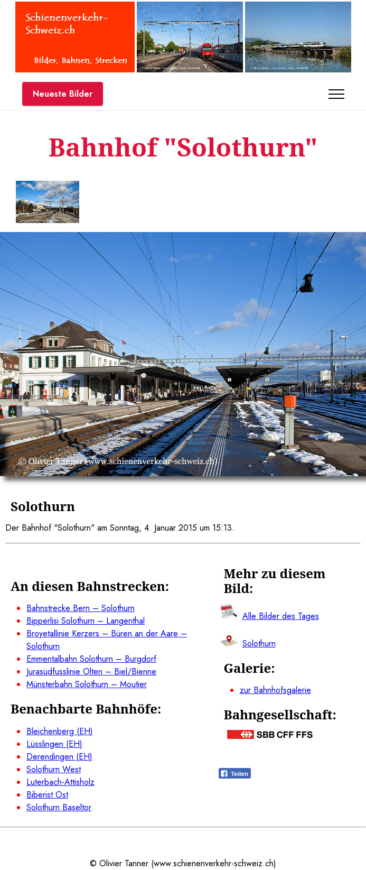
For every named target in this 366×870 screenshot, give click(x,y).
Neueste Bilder (62, 94)
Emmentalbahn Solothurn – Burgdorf (91, 659)
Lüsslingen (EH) (54, 744)
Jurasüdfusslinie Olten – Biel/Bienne (91, 671)
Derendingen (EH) (59, 757)
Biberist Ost (47, 795)
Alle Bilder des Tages (280, 616)
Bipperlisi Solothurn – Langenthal (85, 621)
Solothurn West (53, 769)
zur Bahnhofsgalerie (275, 690)
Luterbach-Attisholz (60, 782)
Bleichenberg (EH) (59, 731)
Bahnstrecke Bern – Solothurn (80, 608)
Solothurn (259, 643)
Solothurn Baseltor (58, 807)
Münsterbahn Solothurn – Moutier (86, 684)
